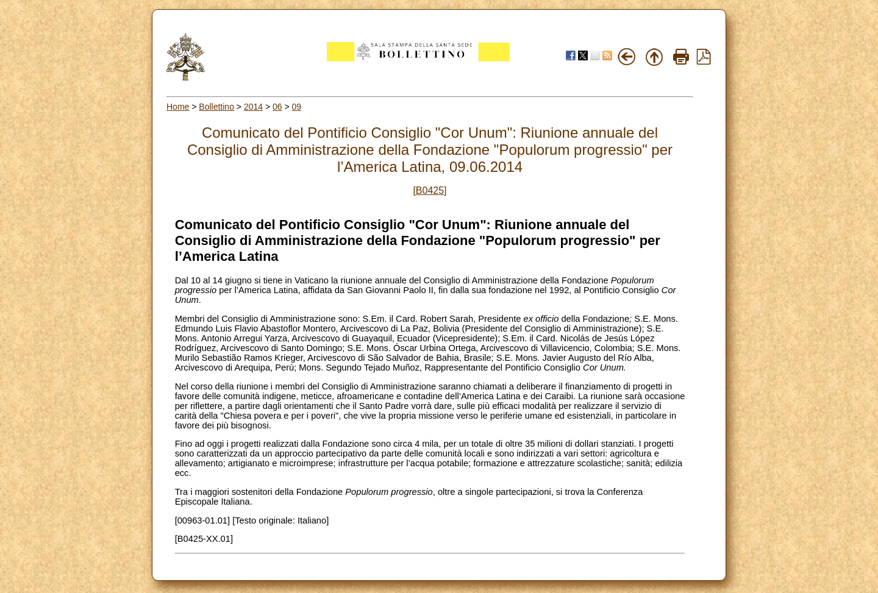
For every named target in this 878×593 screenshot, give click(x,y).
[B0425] (429, 190)
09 (297, 107)
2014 (253, 107)
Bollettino (216, 107)
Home (177, 107)
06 (277, 107)
